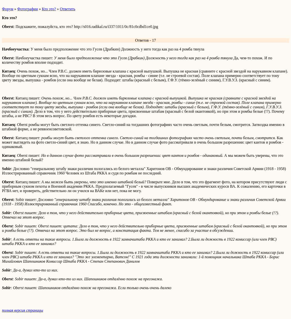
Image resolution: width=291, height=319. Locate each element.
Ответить (67, 9)
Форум (7, 9)
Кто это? (49, 9)
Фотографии (27, 9)
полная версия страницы (22, 310)
